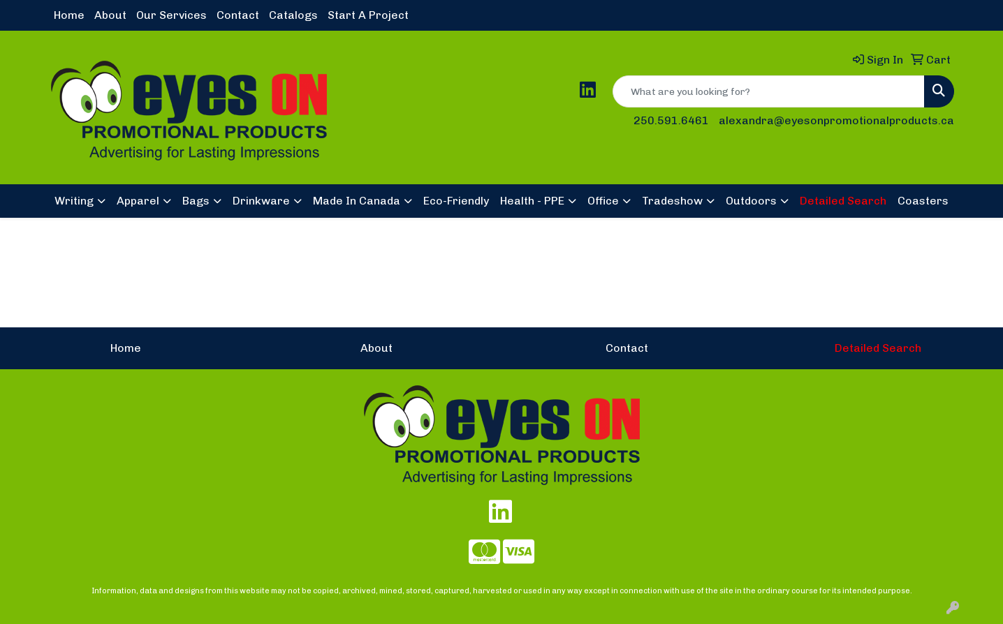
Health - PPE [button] (532, 200)
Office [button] (603, 200)
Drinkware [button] (261, 200)
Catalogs (293, 15)
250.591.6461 (671, 120)
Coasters (923, 200)
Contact (238, 15)
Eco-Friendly (456, 200)
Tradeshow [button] (672, 200)
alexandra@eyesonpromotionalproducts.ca (836, 120)
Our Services (171, 15)
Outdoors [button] (751, 200)
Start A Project (368, 15)
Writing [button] (74, 200)
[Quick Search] (769, 91)
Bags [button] (196, 200)
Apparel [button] (138, 200)
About (110, 15)
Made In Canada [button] (356, 200)
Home (69, 15)
